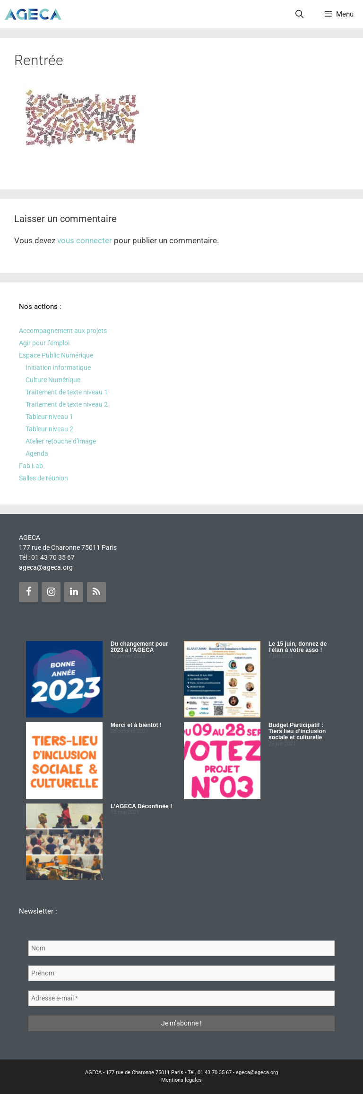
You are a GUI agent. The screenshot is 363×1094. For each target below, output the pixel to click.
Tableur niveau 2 (49, 429)
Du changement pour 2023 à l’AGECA (139, 647)
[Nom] (181, 948)
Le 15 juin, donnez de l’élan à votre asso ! (297, 647)
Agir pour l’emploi (44, 343)
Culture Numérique (53, 380)
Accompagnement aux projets (63, 330)
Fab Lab (31, 466)
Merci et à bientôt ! (136, 725)
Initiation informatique (58, 367)
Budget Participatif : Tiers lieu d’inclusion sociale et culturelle (297, 731)
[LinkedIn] (73, 592)
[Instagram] (51, 592)
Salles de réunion (43, 478)
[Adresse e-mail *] (181, 998)
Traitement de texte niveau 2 (67, 404)
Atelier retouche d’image (61, 441)
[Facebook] (28, 592)
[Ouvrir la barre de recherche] (299, 14)
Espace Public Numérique (56, 355)
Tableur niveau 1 (49, 416)
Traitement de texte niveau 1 (67, 392)
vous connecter (84, 240)
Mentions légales (181, 1080)
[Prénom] (181, 973)
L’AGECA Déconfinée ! (141, 806)
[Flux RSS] (96, 592)
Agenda (37, 453)
